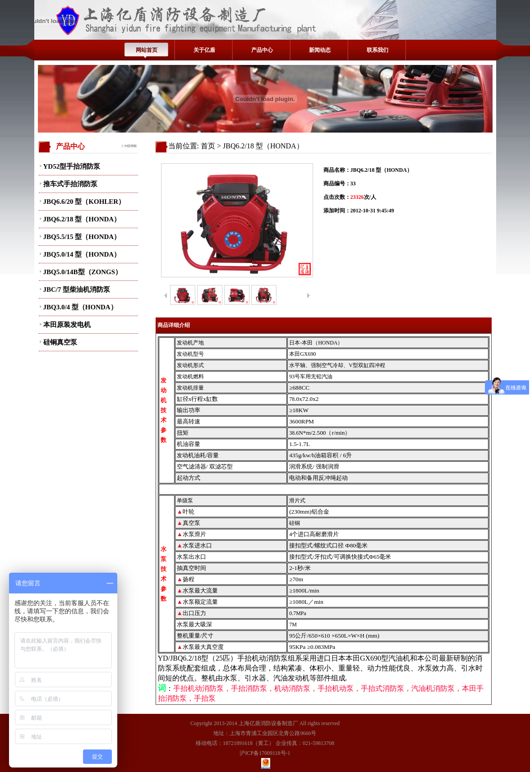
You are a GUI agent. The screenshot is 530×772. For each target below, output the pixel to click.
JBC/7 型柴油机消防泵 (77, 289)
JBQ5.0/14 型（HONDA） (82, 254)
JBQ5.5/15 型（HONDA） (82, 236)
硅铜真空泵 (60, 342)
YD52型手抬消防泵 (72, 166)
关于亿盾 (204, 50)
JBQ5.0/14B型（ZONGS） (82, 272)
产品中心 (262, 50)
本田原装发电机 (67, 324)
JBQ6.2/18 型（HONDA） (82, 219)
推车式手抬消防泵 (70, 184)
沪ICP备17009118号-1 (265, 753)
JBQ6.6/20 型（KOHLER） (84, 201)
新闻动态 (320, 50)
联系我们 (377, 50)
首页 (208, 146)
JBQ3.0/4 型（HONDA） (80, 307)
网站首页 (146, 50)
